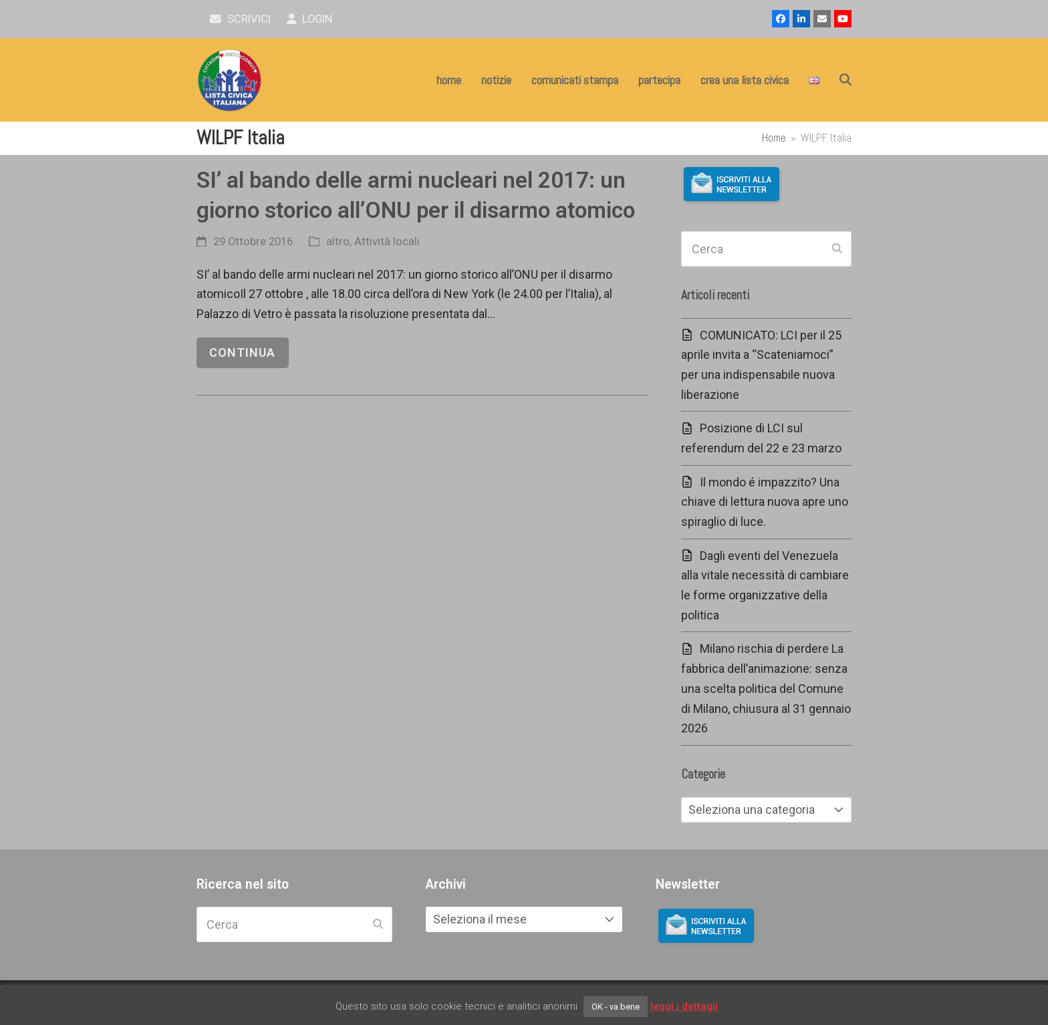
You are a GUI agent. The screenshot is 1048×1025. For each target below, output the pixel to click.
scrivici (240, 19)
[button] (845, 80)
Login (310, 19)
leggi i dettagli (684, 1006)
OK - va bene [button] (616, 1007)
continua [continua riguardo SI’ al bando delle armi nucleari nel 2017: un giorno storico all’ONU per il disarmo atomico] (242, 352)
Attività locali (387, 241)
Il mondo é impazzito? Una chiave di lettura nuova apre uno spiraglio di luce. (764, 502)
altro (338, 241)
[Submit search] (837, 249)
